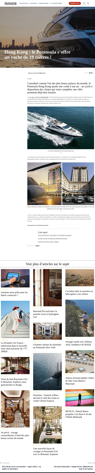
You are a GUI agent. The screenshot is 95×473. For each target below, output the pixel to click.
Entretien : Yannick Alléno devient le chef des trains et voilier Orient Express (46, 398)
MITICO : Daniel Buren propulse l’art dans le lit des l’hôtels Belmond (78, 414)
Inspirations (43, 3)
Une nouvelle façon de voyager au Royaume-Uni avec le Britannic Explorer (45, 451)
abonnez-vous (74, 3)
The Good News (56, 3)
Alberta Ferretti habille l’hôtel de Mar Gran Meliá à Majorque (79, 381)
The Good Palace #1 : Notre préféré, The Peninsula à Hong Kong (54, 235)
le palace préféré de (39, 97)
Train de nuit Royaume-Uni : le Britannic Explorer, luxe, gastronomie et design (14, 382)
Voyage (6, 46)
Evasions (33, 3)
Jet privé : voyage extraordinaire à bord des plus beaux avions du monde (15, 435)
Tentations (23, 3)
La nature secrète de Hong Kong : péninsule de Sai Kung (52, 238)
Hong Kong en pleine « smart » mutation (48, 241)
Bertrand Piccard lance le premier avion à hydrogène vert (46, 314)
